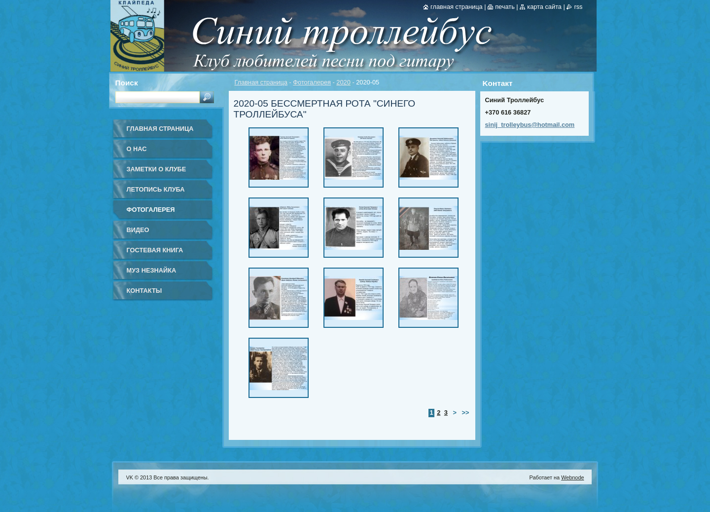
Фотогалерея (312, 82)
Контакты (144, 290)
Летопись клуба (156, 189)
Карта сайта (544, 6)
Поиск (126, 83)
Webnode (572, 477)
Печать (505, 6)
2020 (343, 82)
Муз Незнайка (152, 270)
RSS (578, 6)
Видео (138, 230)
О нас (137, 149)
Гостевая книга (155, 250)
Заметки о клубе (156, 169)
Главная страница (261, 82)
